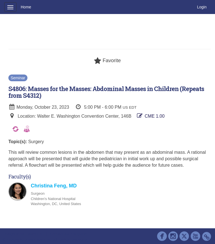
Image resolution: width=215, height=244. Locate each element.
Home (26, 7)
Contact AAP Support (68, 234)
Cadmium (33, 234)
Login (202, 7)
